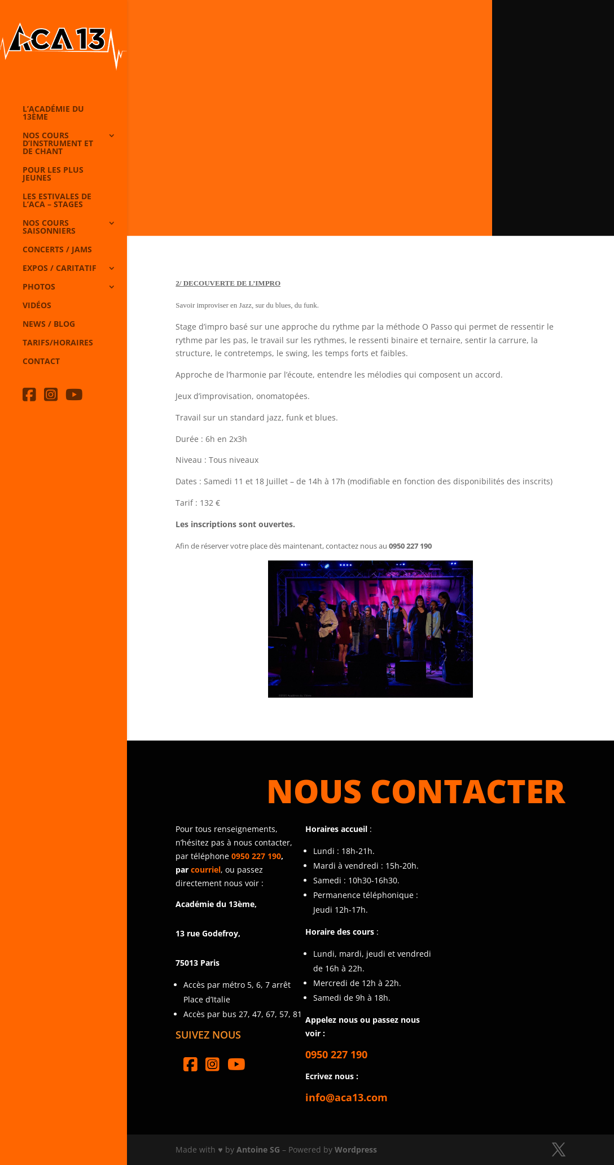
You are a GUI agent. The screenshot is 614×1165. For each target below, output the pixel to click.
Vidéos (37, 305)
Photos (39, 287)
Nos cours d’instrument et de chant (58, 144)
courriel (206, 869)
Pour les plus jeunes (53, 174)
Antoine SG (258, 1149)
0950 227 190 (256, 856)
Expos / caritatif (60, 268)
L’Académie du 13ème (53, 113)
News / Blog (49, 324)
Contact (41, 361)
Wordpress (356, 1149)
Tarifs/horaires (58, 343)
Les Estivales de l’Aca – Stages (57, 200)
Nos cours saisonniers (49, 227)
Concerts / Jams (57, 250)
